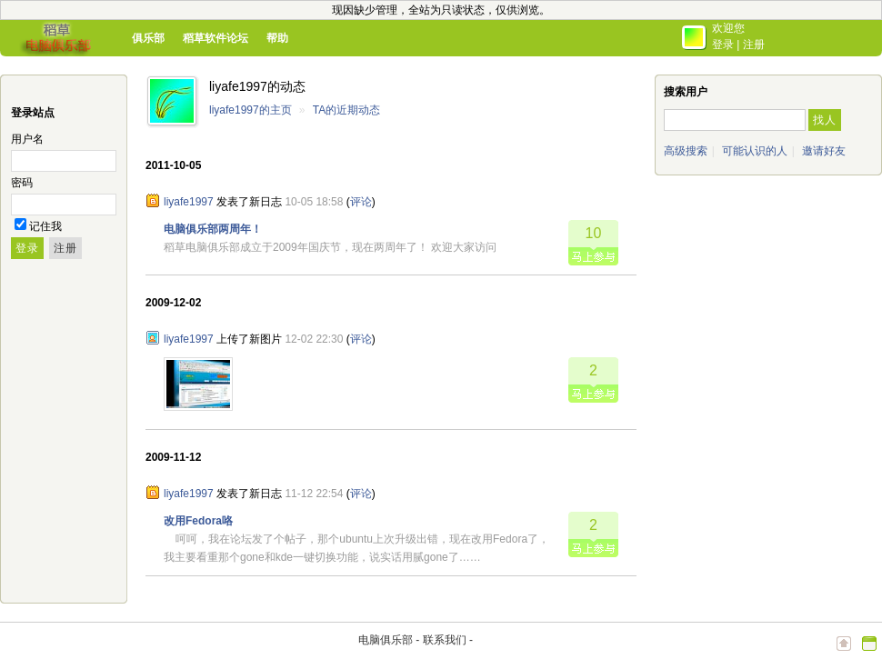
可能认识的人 (754, 151)
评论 (361, 201)
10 (594, 233)
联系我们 (444, 640)
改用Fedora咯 (198, 520)
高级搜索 (685, 151)
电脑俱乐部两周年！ (213, 229)
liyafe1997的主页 (250, 110)
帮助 (277, 38)
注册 (754, 44)
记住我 (45, 226)
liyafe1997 (189, 201)
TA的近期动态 (346, 110)
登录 (723, 44)
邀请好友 (824, 151)
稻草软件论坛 (215, 38)
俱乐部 (148, 38)
